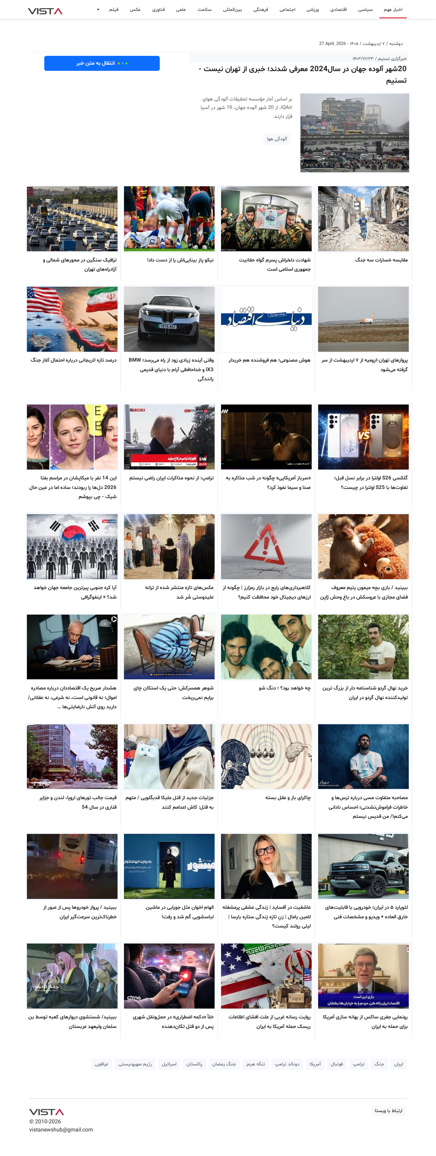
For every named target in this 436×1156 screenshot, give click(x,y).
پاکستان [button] (194, 1064)
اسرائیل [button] (169, 1064)
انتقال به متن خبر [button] (102, 63)
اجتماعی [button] (287, 9)
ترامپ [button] (358, 1064)
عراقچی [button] (101, 1064)
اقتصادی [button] (338, 9)
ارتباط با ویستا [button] (388, 1111)
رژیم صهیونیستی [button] (135, 1064)
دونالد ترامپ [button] (287, 1064)
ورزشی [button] (313, 9)
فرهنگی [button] (260, 9)
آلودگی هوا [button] (277, 139)
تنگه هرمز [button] (255, 1064)
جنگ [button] (379, 1064)
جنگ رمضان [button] (224, 1064)
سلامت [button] (205, 9)
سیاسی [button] (365, 9)
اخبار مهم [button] (393, 9)
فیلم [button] (114, 9)
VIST (45, 9)
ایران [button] (398, 1064)
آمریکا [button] (315, 1064)
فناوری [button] (158, 9)
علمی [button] (181, 9)
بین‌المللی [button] (232, 9)
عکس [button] (135, 9)
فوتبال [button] (337, 1064)
